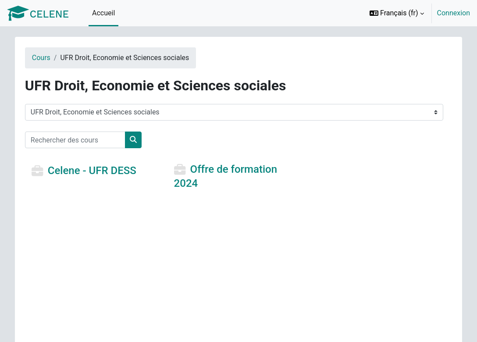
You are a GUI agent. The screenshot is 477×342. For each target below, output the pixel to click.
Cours (47, 57)
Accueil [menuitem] (103, 13)
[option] (417, 13)
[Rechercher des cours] (81, 140)
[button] (397, 13)
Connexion (453, 13)
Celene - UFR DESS (98, 171)
